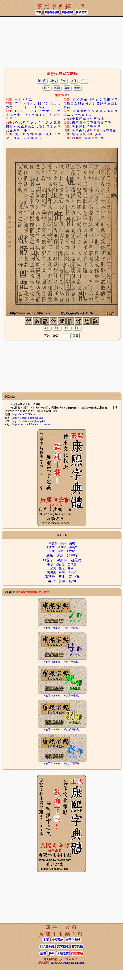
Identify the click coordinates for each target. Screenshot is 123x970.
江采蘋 (72, 572)
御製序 (41, 80)
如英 (53, 568)
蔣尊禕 (72, 555)
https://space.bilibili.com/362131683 (31, 424)
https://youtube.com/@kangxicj (28, 421)
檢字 (83, 80)
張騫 (60, 551)
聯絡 (51, 953)
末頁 (77, 328)
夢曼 (50, 564)
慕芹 (70, 568)
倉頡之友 (81, 12)
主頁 (39, 12)
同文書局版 (47, 946)
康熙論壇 (67, 12)
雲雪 (51, 581)
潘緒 (49, 555)
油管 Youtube (52, 627)
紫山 (61, 576)
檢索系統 (57, 939)
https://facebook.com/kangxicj (27, 417)
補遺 (67, 88)
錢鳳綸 (76, 560)
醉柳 (72, 581)
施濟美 (51, 572)
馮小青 (74, 576)
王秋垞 (70, 551)
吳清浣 (72, 564)
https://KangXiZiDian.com (26, 414)
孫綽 (63, 543)
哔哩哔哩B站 (72, 627)
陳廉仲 (62, 560)
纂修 (53, 80)
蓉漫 (61, 581)
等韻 (57, 88)
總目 (73, 80)
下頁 (67, 328)
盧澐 (60, 555)
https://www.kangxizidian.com (67, 962)
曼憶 (62, 568)
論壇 (43, 953)
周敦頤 (53, 543)
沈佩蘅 (49, 576)
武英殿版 (63, 946)
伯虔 (72, 543)
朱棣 (52, 551)
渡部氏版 (77, 946)
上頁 (57, 328)
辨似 (47, 88)
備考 (77, 88)
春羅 (62, 572)
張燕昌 (73, 547)
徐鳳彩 (61, 547)
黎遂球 (47, 560)
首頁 (47, 328)
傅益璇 (60, 564)
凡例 (63, 80)
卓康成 (50, 547)
